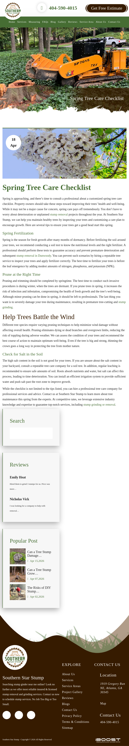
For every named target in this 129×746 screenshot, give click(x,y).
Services (21, 22)
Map (103, 703)
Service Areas (71, 686)
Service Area (87, 22)
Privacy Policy (72, 716)
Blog (53, 22)
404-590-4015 (63, 8)
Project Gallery (72, 692)
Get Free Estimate (106, 8)
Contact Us (114, 22)
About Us (101, 22)
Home (12, 22)
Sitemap (67, 727)
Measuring (34, 22)
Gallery (62, 22)
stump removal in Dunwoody (34, 255)
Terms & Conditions (75, 721)
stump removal (59, 214)
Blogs (66, 704)
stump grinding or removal (99, 404)
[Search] (31, 439)
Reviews (72, 22)
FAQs (45, 22)
